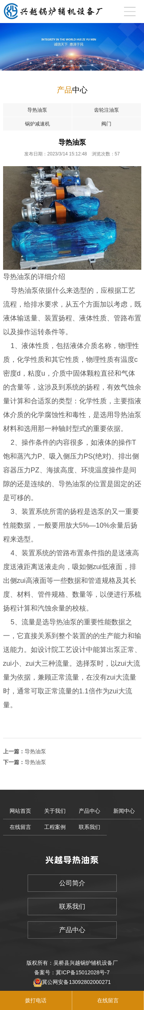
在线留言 (20, 827)
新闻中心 (124, 811)
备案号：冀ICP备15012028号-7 (71, 972)
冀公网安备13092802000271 (76, 982)
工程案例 (55, 827)
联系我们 (89, 827)
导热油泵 (35, 751)
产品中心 (89, 811)
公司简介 (72, 883)
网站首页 (20, 811)
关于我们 (55, 811)
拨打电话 (35, 1000)
